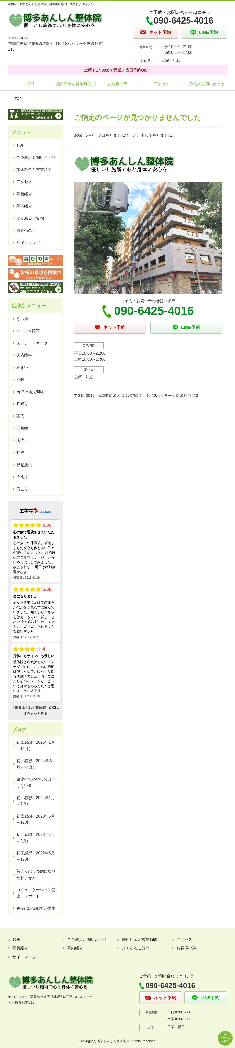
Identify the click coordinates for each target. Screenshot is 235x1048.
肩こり (22, 489)
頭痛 (20, 416)
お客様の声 (117, 84)
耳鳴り (22, 404)
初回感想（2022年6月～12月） (35, 856)
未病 (20, 440)
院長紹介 (24, 194)
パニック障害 (28, 331)
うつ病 (22, 319)
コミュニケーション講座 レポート (36, 893)
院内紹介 (24, 206)
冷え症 (22, 477)
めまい (22, 367)
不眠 (20, 379)
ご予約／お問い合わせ (204, 84)
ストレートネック (32, 343)
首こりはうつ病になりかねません (36, 874)
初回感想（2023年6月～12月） (35, 819)
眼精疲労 (24, 465)
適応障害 (24, 355)
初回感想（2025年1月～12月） (35, 745)
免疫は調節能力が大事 (36, 908)
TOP (30, 84)
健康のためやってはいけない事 (36, 782)
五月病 (22, 428)
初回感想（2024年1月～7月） (35, 801)
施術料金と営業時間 (73, 84)
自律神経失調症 (30, 392)
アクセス (161, 84)
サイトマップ (28, 243)
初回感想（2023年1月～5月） (35, 837)
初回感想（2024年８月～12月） (34, 764)
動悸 (20, 452)
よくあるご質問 (30, 218)
